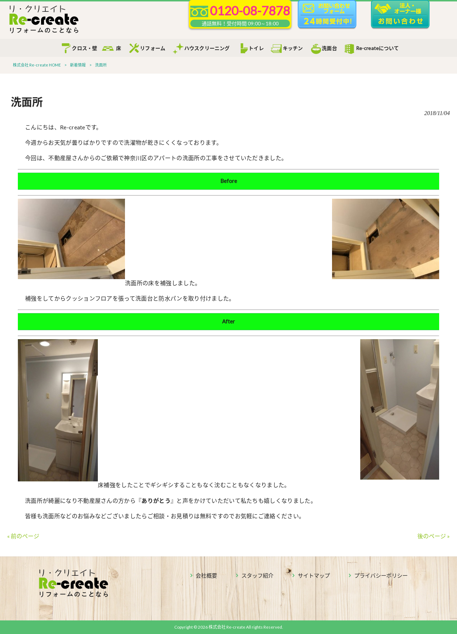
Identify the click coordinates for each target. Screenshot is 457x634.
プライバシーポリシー (381, 575)
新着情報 (78, 65)
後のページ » (433, 536)
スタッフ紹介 (257, 575)
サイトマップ (314, 575)
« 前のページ (23, 536)
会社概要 (206, 575)
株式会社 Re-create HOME (37, 65)
